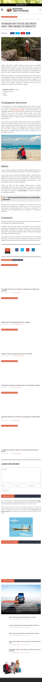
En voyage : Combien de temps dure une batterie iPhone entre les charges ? (17, 605)
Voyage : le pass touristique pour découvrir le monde (16, 354)
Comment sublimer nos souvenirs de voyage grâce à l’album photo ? (20, 417)
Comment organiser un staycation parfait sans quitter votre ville (19, 566)
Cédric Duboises (16, 619)
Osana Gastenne (17, 453)
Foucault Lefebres (9, 29)
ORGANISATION (5, 562)
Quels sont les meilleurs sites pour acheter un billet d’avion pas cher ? (25, 642)
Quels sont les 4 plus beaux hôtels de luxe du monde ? (22, 617)
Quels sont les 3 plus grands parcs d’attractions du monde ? (24, 633)
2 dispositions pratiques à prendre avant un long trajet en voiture (20, 385)
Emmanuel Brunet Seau (19, 355)
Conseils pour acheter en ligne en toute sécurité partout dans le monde (19, 450)
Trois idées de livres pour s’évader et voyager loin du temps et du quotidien (20, 289)
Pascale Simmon (17, 292)
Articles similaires (7, 260)
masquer (17, 89)
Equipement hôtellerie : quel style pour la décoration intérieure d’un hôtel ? (25, 650)
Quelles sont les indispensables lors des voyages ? (16, 322)
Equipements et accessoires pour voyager (9, 16)
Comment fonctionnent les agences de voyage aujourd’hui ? (24, 625)
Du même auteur (17, 260)
